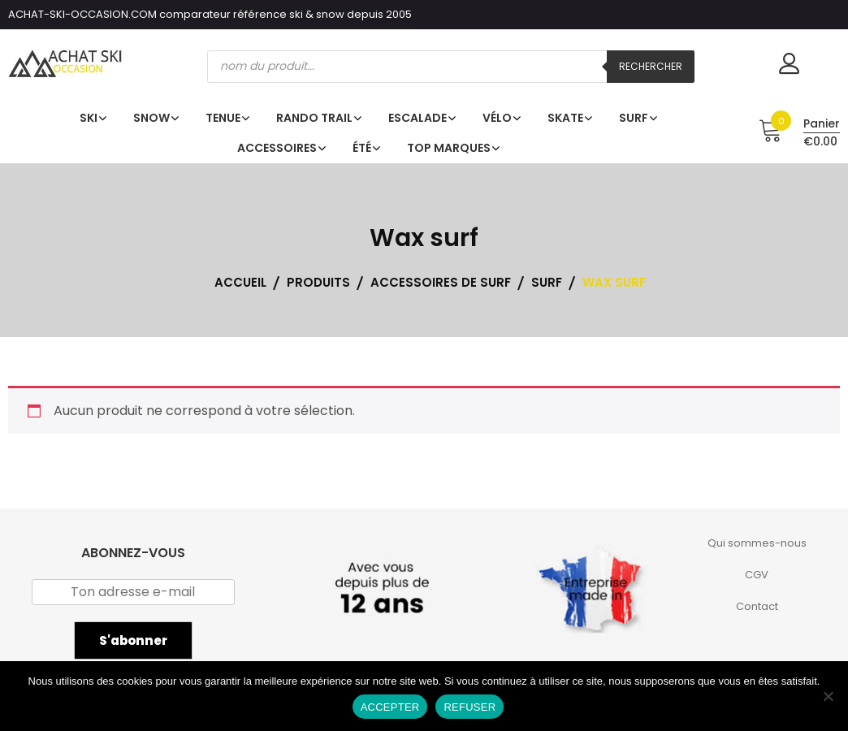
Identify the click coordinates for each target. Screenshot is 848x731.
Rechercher (650, 66)
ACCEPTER (390, 707)
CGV (756, 574)
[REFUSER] (828, 696)
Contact (757, 606)
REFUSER (469, 707)
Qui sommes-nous (757, 543)
